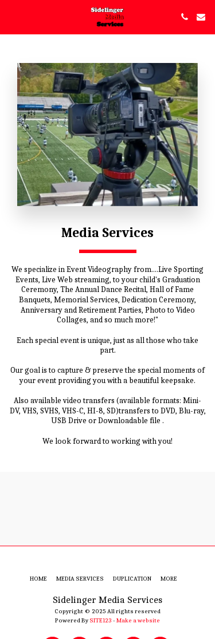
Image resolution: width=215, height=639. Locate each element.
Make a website (138, 620)
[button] (12, 16)
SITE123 (100, 620)
